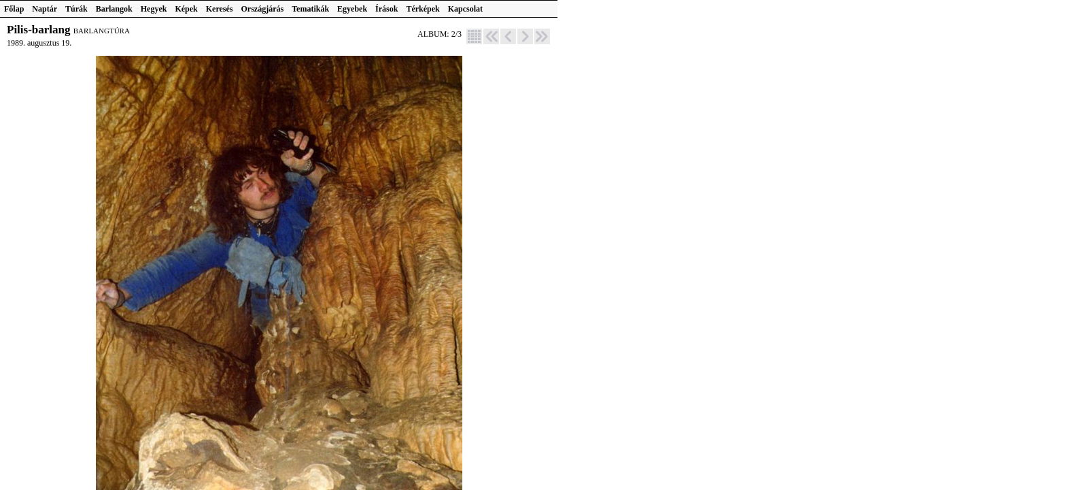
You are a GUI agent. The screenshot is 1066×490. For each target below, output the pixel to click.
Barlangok (114, 9)
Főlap (14, 9)
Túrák (76, 9)
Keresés (219, 9)
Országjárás (262, 9)
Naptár (44, 9)
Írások (386, 9)
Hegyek (154, 9)
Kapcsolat (465, 9)
